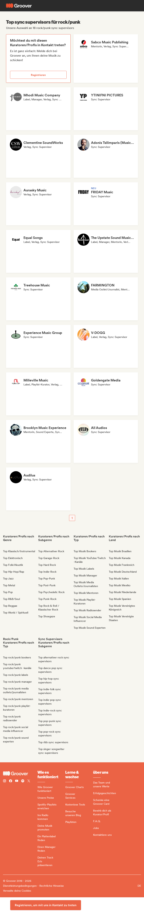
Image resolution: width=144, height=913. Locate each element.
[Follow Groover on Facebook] (10, 781)
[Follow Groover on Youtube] (16, 781)
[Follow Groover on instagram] (4, 781)
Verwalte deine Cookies (17, 890)
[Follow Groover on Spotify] (22, 781)
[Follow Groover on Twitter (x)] (28, 781)
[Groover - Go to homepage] (20, 773)
